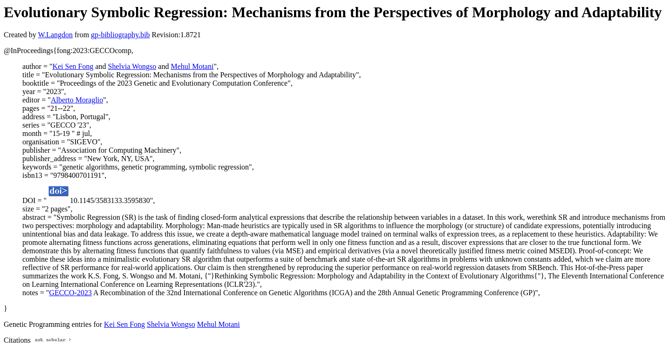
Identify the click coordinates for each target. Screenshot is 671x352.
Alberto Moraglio (77, 100)
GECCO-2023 (70, 293)
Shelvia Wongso (132, 66)
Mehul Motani (192, 66)
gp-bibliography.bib (120, 35)
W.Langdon (55, 35)
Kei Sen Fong (72, 66)
